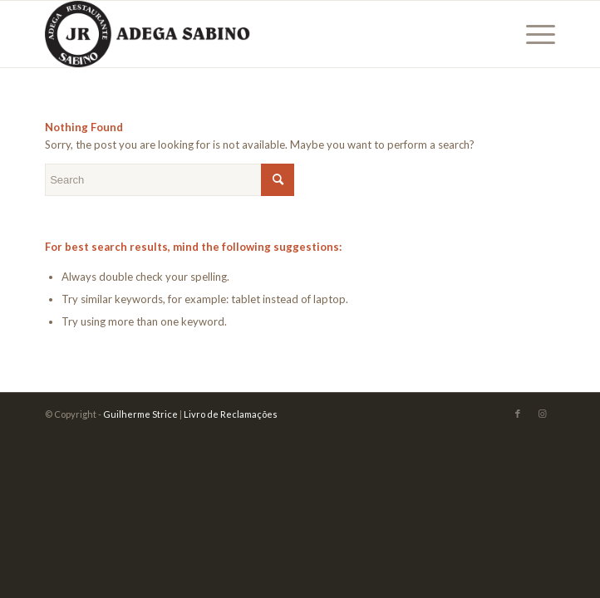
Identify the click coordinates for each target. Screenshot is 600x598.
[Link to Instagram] (542, 413)
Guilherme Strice (140, 414)
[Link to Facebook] (517, 413)
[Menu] (532, 34)
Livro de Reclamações (231, 414)
